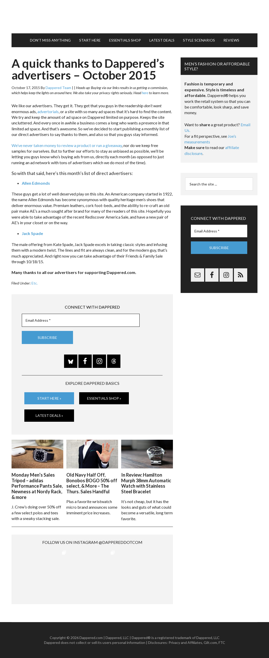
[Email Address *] (81, 320)
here (145, 93)
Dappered (134, 16)
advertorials (48, 111)
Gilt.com (210, 642)
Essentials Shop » (104, 398)
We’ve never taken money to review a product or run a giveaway (67, 145)
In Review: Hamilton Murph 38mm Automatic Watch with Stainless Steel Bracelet (146, 483)
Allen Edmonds (36, 183)
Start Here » (49, 398)
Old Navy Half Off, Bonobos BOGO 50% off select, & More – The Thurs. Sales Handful (91, 483)
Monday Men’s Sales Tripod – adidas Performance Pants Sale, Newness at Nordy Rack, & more (37, 486)
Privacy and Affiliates (185, 642)
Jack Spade (32, 233)
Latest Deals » (49, 415)
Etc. (35, 283)
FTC (222, 642)
